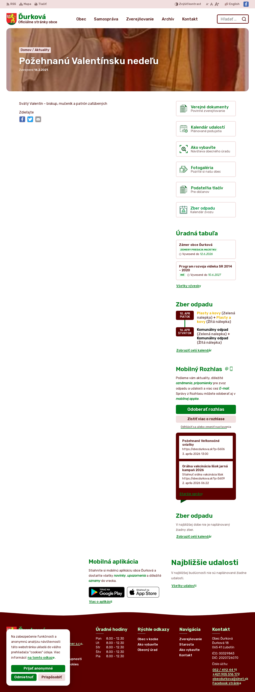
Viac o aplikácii (100, 601)
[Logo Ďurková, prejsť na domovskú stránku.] (31, 19)
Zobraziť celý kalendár (194, 350)
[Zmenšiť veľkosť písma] (207, 4)
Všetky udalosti (184, 586)
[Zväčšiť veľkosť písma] (217, 4)
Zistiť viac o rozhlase (206, 419)
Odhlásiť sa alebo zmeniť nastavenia (206, 427)
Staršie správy (191, 494)
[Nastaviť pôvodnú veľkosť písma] (211, 4)
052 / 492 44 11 (224, 670)
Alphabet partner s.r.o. (65, 644)
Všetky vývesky (188, 286)
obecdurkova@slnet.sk (230, 679)
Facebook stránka (226, 683)
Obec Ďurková (43, 647)
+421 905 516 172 (226, 674)
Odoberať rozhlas (205, 409)
